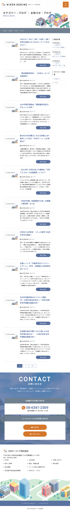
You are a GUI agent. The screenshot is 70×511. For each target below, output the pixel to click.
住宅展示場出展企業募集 (13, 470)
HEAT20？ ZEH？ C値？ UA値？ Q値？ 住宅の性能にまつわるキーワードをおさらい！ (35, 42)
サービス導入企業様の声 (37, 467)
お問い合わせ (36, 434)
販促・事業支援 (34, 463)
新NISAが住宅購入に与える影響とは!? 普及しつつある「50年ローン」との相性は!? (35, 138)
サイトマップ (44, 503)
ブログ (33, 49)
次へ (32, 366)
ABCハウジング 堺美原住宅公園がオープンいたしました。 (59, 56)
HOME (7, 460)
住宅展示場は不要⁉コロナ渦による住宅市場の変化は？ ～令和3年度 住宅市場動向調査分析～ (34, 334)
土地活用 (32, 460)
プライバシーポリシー (29, 503)
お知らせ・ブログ (34, 470)
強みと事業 (8, 463)
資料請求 (36, 427)
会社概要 (7, 467)
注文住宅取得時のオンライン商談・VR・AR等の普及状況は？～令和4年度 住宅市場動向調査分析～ (35, 300)
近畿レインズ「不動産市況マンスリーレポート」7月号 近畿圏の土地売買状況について (35, 266)
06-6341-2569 (37, 408)
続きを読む (43, 65)
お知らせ (57, 45)
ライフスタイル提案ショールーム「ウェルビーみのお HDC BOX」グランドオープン (59, 47)
